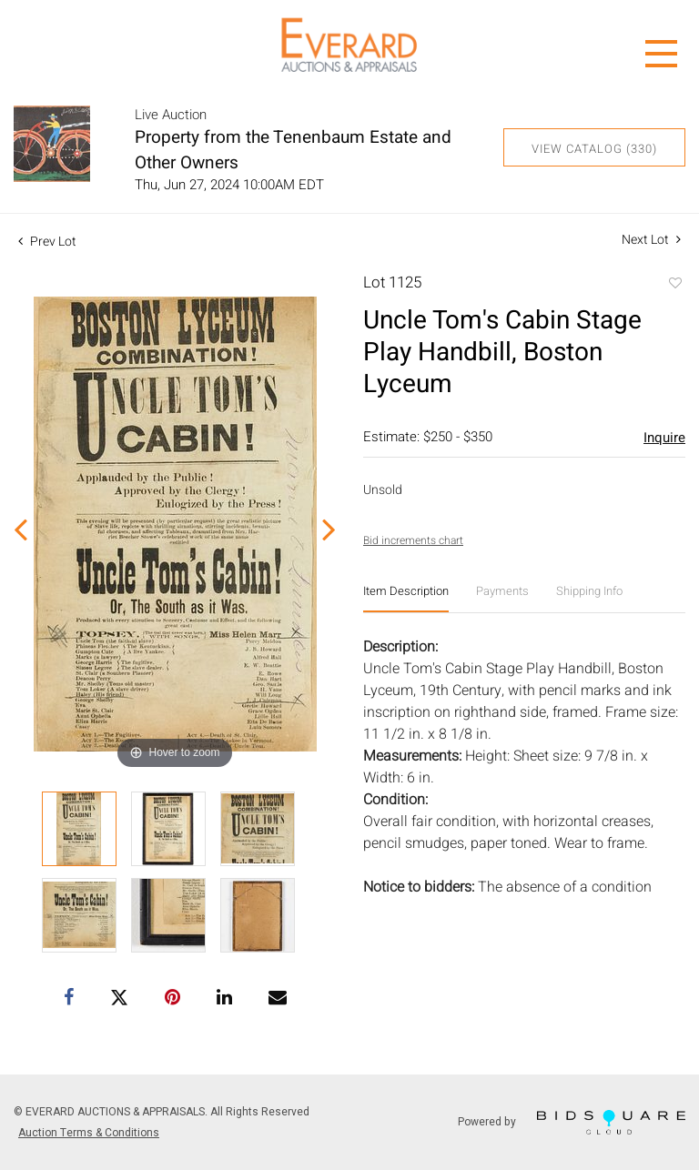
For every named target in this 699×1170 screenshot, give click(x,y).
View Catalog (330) (594, 148)
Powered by (571, 1122)
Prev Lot (47, 241)
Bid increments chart (413, 540)
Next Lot (651, 239)
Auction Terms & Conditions (88, 1133)
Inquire (664, 438)
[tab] (406, 598)
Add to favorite (674, 285)
